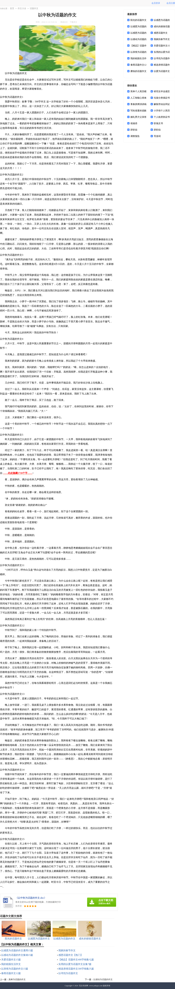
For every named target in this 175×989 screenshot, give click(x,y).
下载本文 (73, 22)
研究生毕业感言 (162, 91)
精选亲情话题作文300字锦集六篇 (76, 968)
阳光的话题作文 (138, 20)
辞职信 (133, 130)
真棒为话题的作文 (17, 979)
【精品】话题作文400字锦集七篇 (76, 959)
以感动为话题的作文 (103, 979)
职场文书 (158, 123)
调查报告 (135, 136)
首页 (12, 8)
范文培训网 (83, 986)
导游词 (157, 136)
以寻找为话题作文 (68, 973)
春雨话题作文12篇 (11, 973)
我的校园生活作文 (11, 964)
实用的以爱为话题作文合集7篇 (74, 964)
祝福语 (133, 123)
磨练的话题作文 (138, 71)
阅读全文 (64, 22)
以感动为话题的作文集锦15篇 (17, 955)
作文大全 (22, 8)
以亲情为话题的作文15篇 (14, 968)
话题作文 (34, 8)
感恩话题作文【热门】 (70, 955)
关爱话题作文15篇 (11, 959)
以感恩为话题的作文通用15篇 (17, 950)
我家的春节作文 (67, 950)
